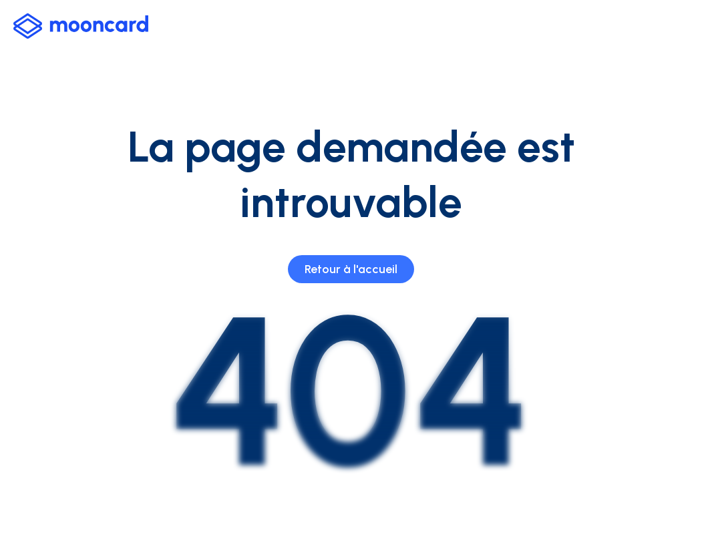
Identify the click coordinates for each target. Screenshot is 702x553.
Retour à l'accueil (351, 269)
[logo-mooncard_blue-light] (80, 26)
